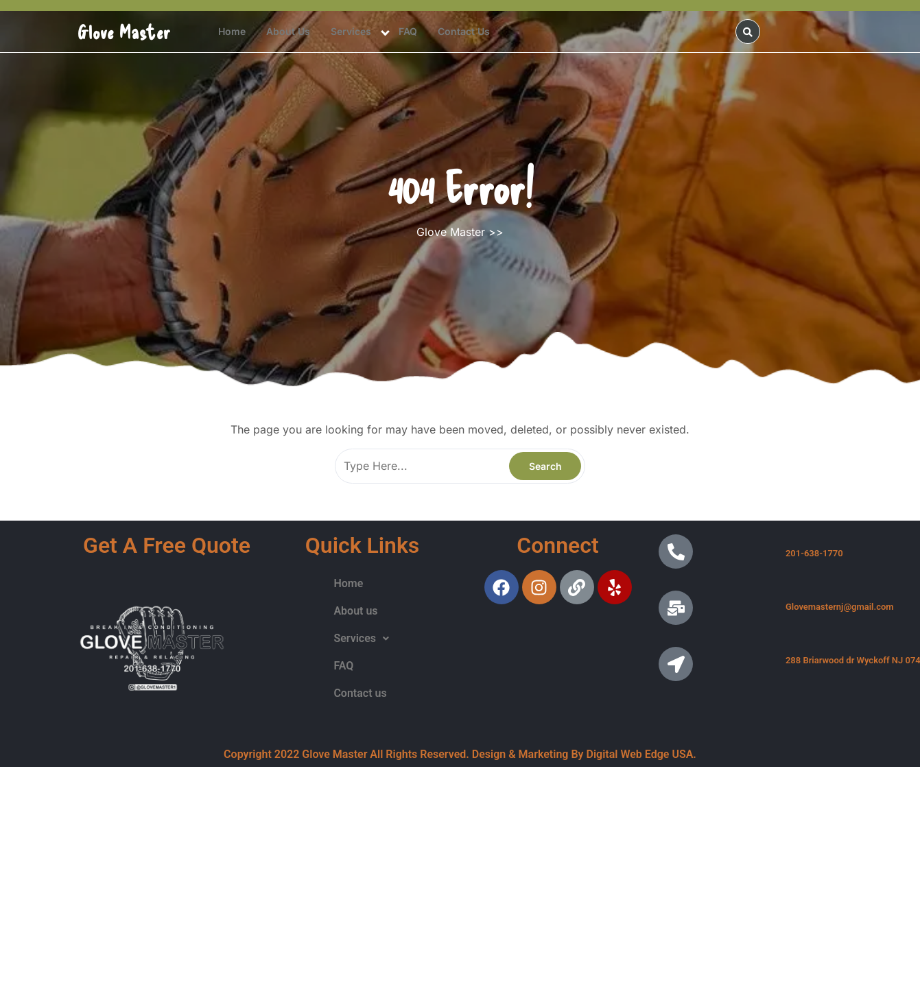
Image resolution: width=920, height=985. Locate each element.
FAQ (408, 31)
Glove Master (124, 31)
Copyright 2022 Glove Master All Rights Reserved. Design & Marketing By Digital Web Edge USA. (460, 754)
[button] (361, 638)
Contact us (464, 31)
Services (351, 31)
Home (232, 31)
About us (288, 31)
